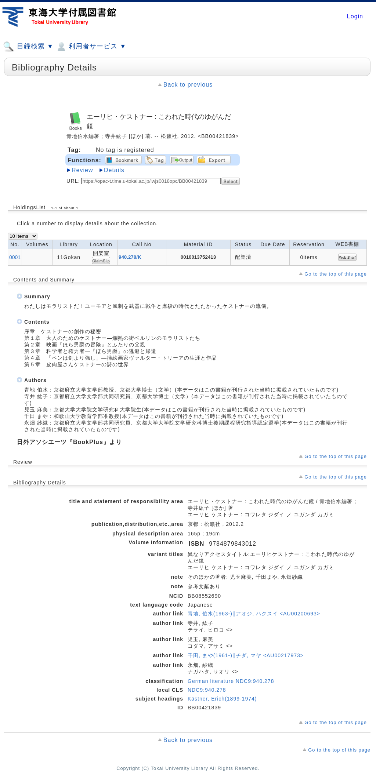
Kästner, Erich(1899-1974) (222, 699)
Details (114, 170)
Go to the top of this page (335, 274)
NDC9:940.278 (207, 690)
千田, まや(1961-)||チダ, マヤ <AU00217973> (246, 655)
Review (82, 170)
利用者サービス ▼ (90, 46)
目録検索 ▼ (28, 46)
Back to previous (188, 84)
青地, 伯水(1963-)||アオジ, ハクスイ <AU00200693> (254, 614)
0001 (15, 257)
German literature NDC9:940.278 (231, 681)
